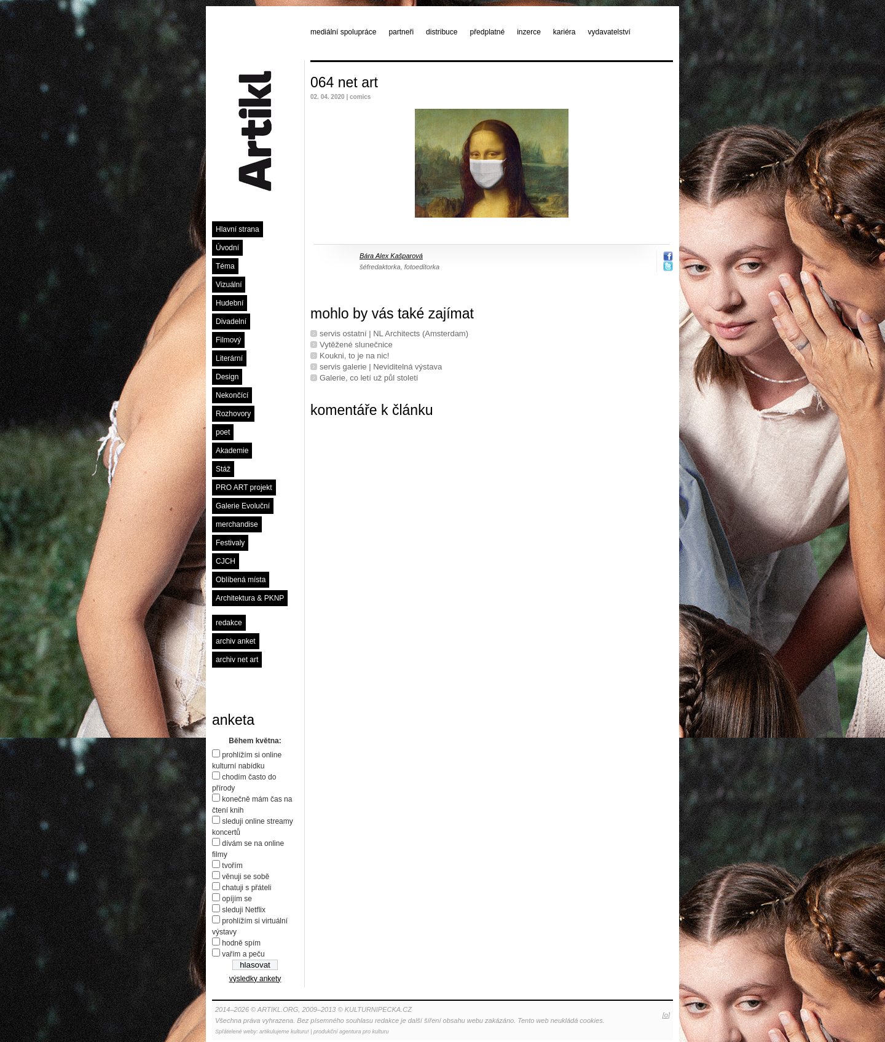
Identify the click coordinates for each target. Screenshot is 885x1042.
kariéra (564, 32)
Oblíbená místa (241, 579)
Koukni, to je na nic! (354, 355)
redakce (229, 622)
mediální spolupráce (343, 32)
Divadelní (231, 321)
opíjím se (237, 898)
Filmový (228, 340)
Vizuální (229, 284)
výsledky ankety (255, 978)
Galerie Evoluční (243, 506)
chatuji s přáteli (246, 887)
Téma (225, 266)
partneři (401, 32)
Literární (229, 358)
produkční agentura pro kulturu (351, 1031)
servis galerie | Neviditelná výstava (381, 366)
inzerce (529, 32)
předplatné (487, 32)
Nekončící (232, 395)
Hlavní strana (237, 229)
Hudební (229, 303)
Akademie (232, 450)
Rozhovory (233, 413)
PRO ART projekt (244, 487)
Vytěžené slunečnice (356, 344)
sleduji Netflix (244, 910)
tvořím (232, 865)
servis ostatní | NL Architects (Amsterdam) (394, 333)
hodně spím (241, 943)
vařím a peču (243, 954)
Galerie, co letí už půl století (369, 377)
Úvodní (227, 247)
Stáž (223, 469)
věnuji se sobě (245, 876)
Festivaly (230, 543)
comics (360, 96)
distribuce (441, 32)
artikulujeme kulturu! (284, 1031)
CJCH (225, 561)
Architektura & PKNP (250, 598)
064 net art (344, 82)
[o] (666, 1015)
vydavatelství (609, 32)
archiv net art (237, 659)
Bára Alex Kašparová (391, 255)
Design (227, 377)
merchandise (237, 524)
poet (223, 432)
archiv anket (236, 641)
